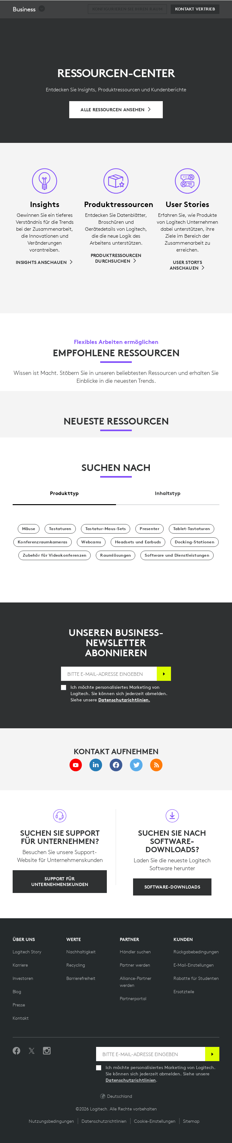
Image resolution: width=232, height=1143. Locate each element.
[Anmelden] (164, 674)
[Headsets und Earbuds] (138, 542)
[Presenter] (149, 529)
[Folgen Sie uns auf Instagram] (47, 1051)
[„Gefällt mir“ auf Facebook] (16, 1051)
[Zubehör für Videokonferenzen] (54, 555)
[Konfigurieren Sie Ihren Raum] (127, 25)
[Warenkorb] (207, 8)
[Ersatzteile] (184, 991)
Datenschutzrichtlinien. (124, 700)
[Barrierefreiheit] (80, 978)
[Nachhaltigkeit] (81, 952)
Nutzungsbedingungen (51, 1121)
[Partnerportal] (133, 998)
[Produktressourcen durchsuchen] (116, 258)
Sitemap (191, 1121)
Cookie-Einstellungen (154, 1121)
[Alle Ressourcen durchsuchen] (115, 109)
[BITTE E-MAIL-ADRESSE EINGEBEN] (109, 674)
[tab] (64, 491)
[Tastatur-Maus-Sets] (106, 529)
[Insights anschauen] (44, 262)
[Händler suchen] (135, 952)
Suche (188, 8)
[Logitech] (46, 7)
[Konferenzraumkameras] (42, 542)
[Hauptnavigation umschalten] (224, 7)
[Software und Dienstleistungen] (177, 555)
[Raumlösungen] (115, 555)
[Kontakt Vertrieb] (195, 25)
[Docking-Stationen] (194, 542)
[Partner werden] (135, 965)
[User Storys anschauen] (187, 265)
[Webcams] (91, 542)
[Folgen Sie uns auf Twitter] (31, 1051)
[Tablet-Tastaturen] (191, 529)
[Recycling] (75, 965)
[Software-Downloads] (172, 886)
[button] (29, 25)
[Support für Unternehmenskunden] (60, 881)
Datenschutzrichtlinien (131, 1080)
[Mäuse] (29, 529)
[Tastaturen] (60, 529)
